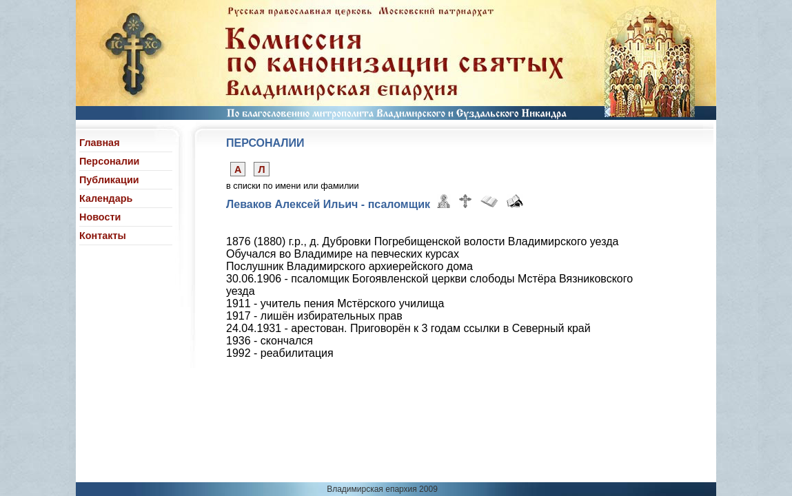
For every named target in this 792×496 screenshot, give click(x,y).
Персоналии (109, 161)
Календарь (105, 198)
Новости (100, 217)
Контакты (102, 235)
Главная (99, 142)
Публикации (109, 179)
